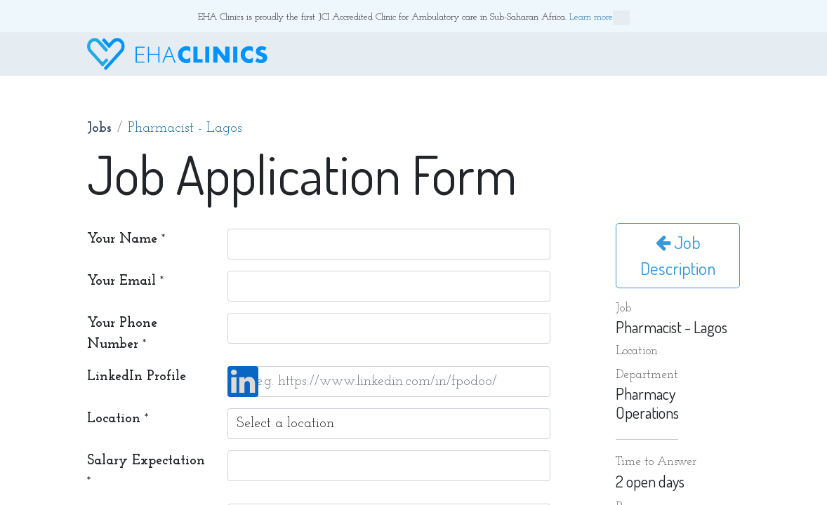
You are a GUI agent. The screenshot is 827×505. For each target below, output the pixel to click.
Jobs (99, 128)
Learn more (599, 18)
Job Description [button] (677, 255)
